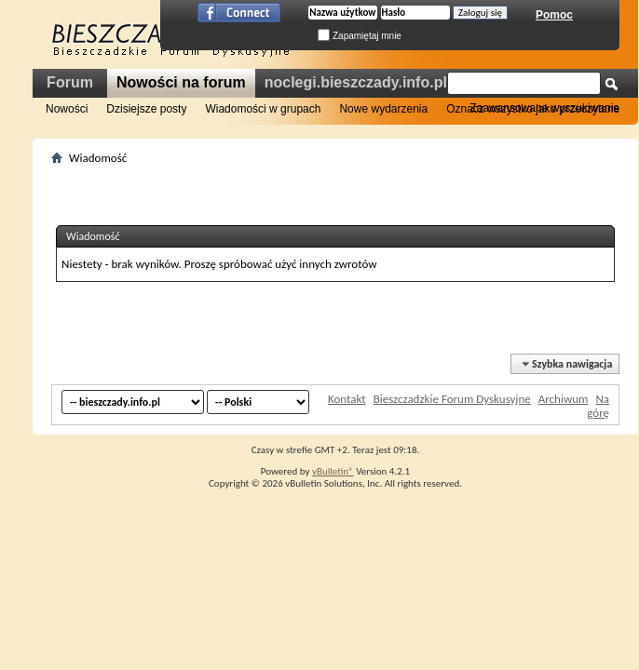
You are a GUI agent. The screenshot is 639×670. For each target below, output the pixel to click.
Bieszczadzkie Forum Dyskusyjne (452, 399)
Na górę (598, 406)
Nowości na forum (181, 82)
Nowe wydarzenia (383, 108)
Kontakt (347, 399)
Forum (70, 82)
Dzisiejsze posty (146, 108)
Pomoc (554, 14)
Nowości (67, 108)
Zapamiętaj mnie (359, 36)
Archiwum (563, 399)
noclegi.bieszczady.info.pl (356, 82)
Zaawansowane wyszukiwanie (544, 107)
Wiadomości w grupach (262, 108)
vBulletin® (333, 471)
